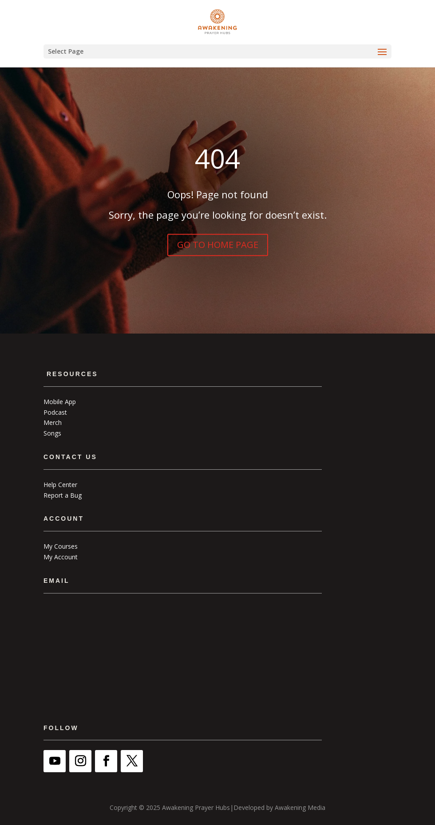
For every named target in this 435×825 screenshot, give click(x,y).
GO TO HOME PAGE (217, 245)
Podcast (55, 412)
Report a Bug (63, 495)
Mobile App (60, 401)
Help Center (60, 484)
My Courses (61, 546)
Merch (53, 422)
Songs (52, 433)
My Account (61, 557)
